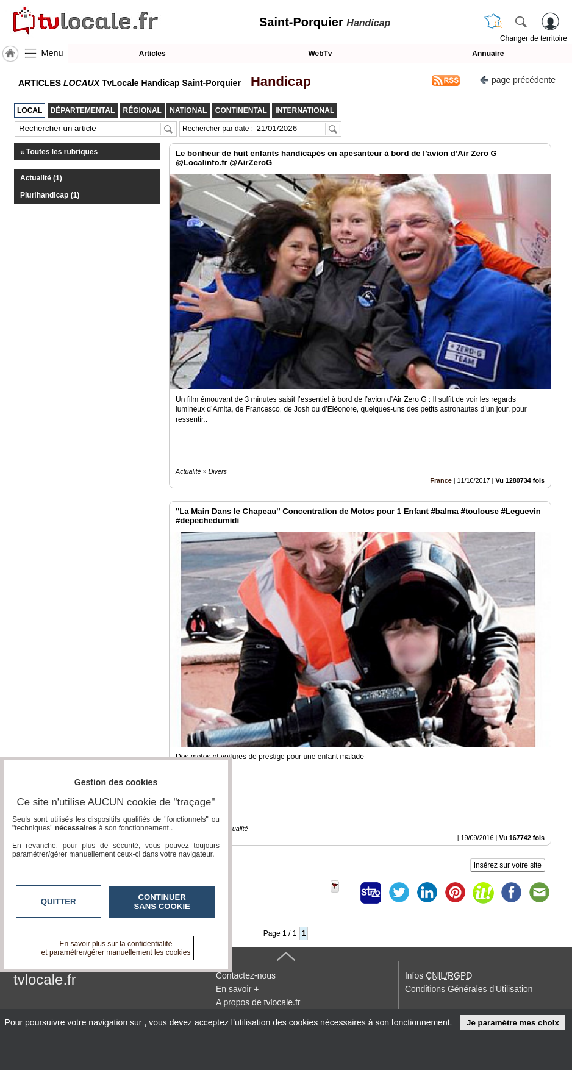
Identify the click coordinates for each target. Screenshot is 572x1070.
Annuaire (488, 53)
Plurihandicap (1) (49, 195)
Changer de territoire (533, 38)
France (440, 480)
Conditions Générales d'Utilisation (469, 989)
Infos (438, 975)
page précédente (517, 79)
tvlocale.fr (44, 979)
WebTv (320, 53)
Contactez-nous (246, 975)
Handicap (277, 81)
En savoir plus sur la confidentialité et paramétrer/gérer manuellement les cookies (116, 948)
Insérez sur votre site (508, 865)
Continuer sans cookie (162, 902)
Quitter (58, 901)
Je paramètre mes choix (513, 1022)
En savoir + (237, 989)
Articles (152, 53)
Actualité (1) (41, 178)
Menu (52, 53)
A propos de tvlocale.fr (258, 1002)
